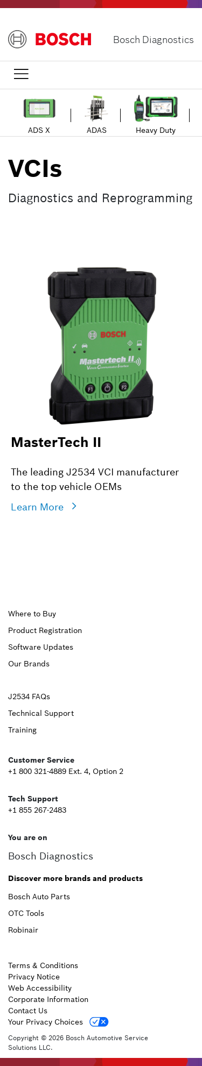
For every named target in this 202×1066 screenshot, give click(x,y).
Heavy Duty (156, 130)
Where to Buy (32, 614)
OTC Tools (26, 913)
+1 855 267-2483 (37, 810)
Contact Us (27, 1010)
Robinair (23, 930)
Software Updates (40, 647)
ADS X (39, 130)
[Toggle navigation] (20, 74)
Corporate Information (48, 999)
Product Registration (45, 630)
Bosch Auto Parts (39, 896)
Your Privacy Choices (45, 1022)
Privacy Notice (34, 977)
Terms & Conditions (43, 965)
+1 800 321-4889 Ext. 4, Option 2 (65, 771)
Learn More (37, 507)
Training (22, 730)
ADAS (97, 130)
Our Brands (29, 664)
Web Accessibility (40, 988)
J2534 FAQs (29, 696)
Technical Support (41, 713)
